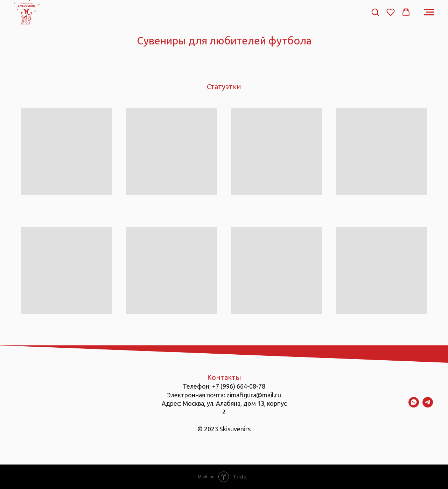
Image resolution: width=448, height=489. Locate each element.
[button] (375, 12)
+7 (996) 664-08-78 (238, 386)
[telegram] (427, 406)
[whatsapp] (413, 406)
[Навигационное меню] (429, 12)
